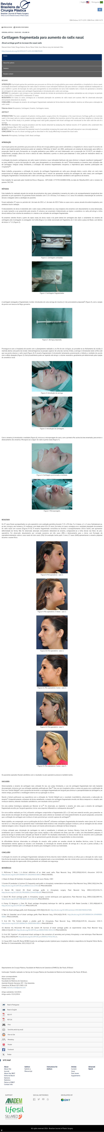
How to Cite (8, 1034)
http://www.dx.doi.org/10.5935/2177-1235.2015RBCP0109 (22, 51)
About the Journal (7, 1070)
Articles (73, 1067)
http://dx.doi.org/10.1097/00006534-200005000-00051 (21, 923)
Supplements (75, 1076)
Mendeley (8, 1039)
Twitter (6, 1054)
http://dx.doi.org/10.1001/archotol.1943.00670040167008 (70, 910)
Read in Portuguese (10, 1005)
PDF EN (7, 1020)
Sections (7, 1078)
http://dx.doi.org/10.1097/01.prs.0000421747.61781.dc (38, 937)
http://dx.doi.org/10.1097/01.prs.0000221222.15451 (20, 886)
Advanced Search (91, 1068)
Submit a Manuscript (28, 1070)
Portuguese (97, 2)
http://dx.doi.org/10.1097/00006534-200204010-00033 (21, 875)
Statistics (6, 68)
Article (5, 56)
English (85, 2)
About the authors (8, 63)
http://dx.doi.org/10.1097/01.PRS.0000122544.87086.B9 (21, 892)
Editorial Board (9, 1076)
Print (6, 1025)
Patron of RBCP (9, 1082)
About (6, 1067)
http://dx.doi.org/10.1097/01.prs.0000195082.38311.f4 (35, 930)
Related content (8, 74)
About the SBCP (9, 1073)
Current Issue (73, 1070)
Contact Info (8, 1084)
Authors (27, 1067)
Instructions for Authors (52, 1068)
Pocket (7, 1044)
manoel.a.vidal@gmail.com (16, 988)
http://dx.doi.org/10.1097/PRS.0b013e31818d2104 (19, 899)
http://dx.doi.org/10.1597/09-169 (13, 906)
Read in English (9, 1010)
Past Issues (75, 1073)
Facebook (8, 1049)
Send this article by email (12, 1029)
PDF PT (7, 1015)
